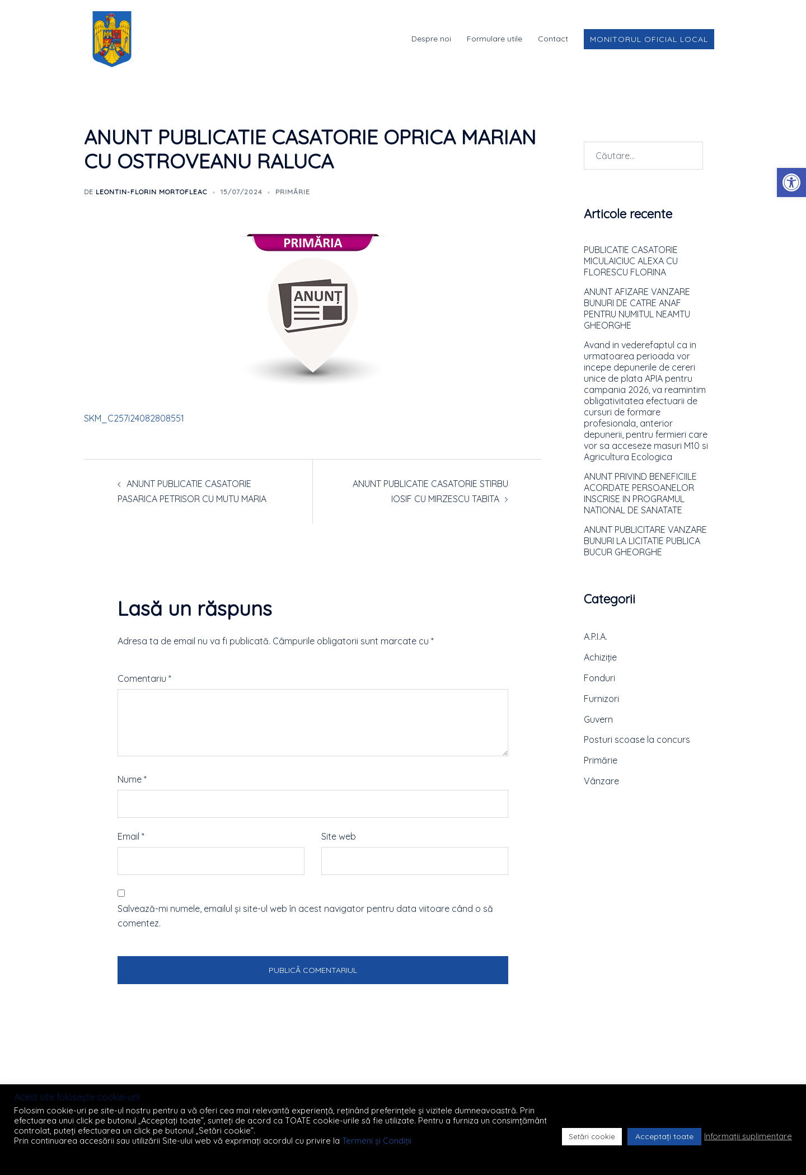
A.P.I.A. (595, 636)
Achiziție (600, 657)
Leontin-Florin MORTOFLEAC (151, 192)
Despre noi (431, 39)
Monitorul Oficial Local (649, 39)
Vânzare (601, 781)
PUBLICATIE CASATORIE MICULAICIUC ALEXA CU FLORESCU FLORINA (631, 261)
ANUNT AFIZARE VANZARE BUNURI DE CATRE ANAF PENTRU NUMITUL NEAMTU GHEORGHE (637, 308)
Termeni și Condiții (376, 1140)
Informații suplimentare (748, 1136)
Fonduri (599, 678)
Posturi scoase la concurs (637, 739)
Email (131, 836)
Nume (132, 779)
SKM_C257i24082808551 (134, 418)
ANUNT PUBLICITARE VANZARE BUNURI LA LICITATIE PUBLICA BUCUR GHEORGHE (645, 541)
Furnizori (601, 698)
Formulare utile (494, 39)
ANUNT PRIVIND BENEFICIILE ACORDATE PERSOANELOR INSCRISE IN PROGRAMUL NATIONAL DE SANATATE (640, 493)
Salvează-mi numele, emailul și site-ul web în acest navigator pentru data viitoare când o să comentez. (305, 916)
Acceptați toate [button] (664, 1136)
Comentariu (144, 678)
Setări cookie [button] (592, 1136)
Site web (338, 836)
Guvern (598, 719)
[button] (791, 182)
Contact (553, 39)
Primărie (292, 192)
